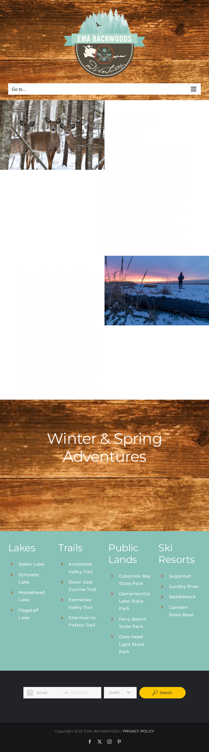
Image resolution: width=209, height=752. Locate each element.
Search (162, 692)
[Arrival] (47, 692)
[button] (120, 692)
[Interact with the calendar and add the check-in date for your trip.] (30, 693)
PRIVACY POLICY (138, 731)
